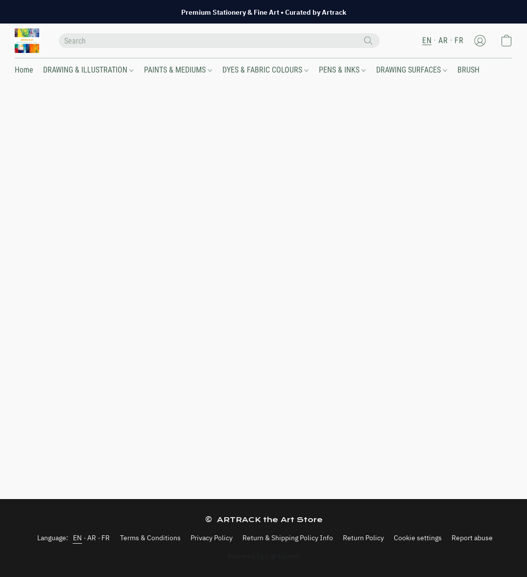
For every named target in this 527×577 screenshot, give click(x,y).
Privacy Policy (212, 537)
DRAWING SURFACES (411, 70)
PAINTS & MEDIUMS (178, 70)
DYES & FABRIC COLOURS (265, 70)
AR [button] (443, 40)
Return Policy (363, 537)
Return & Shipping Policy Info (287, 537)
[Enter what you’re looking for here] (219, 40)
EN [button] (426, 40)
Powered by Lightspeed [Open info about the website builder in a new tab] (264, 556)
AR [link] (91, 537)
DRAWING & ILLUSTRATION (88, 70)
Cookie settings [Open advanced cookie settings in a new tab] (418, 537)
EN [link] (77, 537)
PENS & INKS (342, 70)
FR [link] (105, 537)
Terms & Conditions (150, 537)
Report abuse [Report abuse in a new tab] (472, 537)
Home (24, 70)
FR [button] (459, 40)
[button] (27, 40)
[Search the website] (368, 41)
